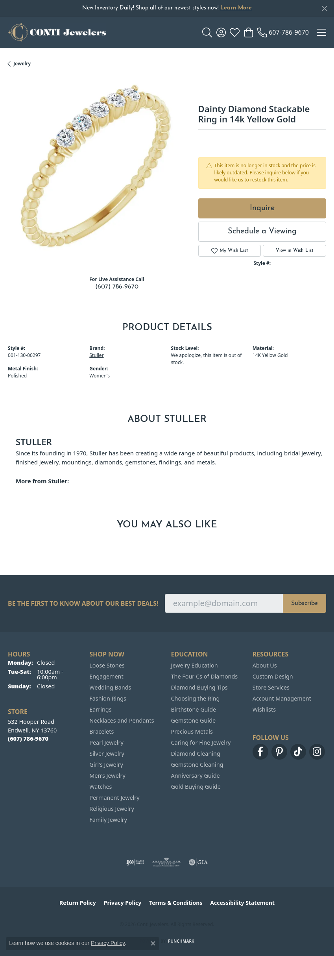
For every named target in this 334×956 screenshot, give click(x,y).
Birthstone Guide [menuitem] (193, 709)
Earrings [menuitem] (100, 709)
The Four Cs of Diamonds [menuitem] (204, 676)
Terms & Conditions (175, 902)
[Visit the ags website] (166, 862)
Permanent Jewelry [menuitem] (114, 797)
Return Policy (77, 902)
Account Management (282, 698)
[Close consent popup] (153, 943)
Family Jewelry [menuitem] (108, 819)
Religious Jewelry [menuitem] (111, 808)
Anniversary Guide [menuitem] (195, 775)
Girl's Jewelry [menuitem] (106, 764)
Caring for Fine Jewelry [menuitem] (201, 742)
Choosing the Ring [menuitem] (195, 698)
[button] (207, 32)
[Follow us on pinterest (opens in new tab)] (279, 752)
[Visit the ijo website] (135, 862)
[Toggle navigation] (321, 32)
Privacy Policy (122, 902)
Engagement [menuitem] (106, 676)
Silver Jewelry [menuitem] (106, 753)
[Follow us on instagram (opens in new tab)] (317, 752)
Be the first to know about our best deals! (83, 603)
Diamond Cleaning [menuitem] (195, 753)
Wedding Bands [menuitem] (110, 687)
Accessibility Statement (242, 902)
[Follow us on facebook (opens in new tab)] (260, 752)
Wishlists (264, 709)
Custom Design (273, 676)
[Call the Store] (28, 738)
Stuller (96, 355)
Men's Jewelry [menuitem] (107, 775)
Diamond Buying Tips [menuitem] (199, 687)
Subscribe (304, 603)
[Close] (324, 8)
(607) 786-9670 (116, 287)
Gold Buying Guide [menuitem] (196, 786)
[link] (283, 32)
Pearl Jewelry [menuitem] (106, 742)
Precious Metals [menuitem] (192, 731)
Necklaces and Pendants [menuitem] (121, 720)
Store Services (271, 687)
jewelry (22, 63)
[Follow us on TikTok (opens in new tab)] (298, 752)
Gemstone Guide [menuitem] (193, 720)
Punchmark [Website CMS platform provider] (181, 941)
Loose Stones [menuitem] (106, 665)
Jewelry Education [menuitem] (194, 665)
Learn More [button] (236, 8)
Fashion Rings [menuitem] (107, 698)
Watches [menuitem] (100, 786)
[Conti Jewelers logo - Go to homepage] (57, 32)
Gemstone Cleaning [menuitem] (197, 764)
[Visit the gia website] (198, 862)
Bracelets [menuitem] (101, 731)
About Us (265, 665)
